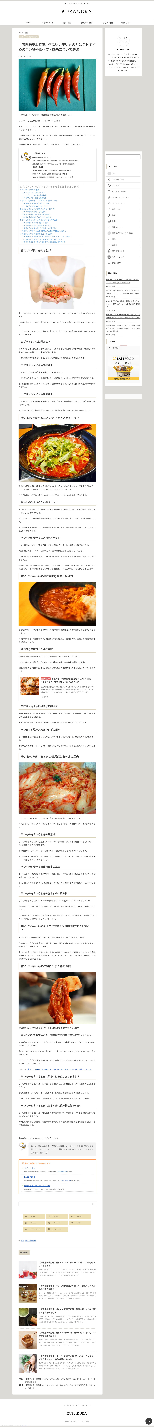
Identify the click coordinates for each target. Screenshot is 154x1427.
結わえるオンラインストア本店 (37, 1186)
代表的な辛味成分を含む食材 (36, 212)
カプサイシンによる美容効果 (36, 195)
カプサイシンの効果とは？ (35, 192)
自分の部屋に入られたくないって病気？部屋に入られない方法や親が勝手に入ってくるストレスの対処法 (123, 328)
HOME (28, 23)
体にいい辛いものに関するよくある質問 (37, 234)
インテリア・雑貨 (106, 23)
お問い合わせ (86, 1407)
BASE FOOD (29, 1177)
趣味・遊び (67, 23)
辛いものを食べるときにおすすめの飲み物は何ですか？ (45, 242)
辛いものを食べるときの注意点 (37, 223)
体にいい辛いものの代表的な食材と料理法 (38, 209)
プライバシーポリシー (71, 1407)
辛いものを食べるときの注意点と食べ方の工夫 (40, 220)
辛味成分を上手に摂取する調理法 (37, 214)
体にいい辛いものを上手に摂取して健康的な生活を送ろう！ (45, 231)
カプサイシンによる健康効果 (36, 198)
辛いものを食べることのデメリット (38, 206)
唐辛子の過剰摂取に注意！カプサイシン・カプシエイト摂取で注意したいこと (60, 1069)
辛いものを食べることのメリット (37, 203)
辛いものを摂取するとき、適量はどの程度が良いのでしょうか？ (49, 236)
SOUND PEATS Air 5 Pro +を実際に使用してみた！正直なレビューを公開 (122, 281)
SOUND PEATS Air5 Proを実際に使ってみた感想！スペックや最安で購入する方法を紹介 (123, 316)
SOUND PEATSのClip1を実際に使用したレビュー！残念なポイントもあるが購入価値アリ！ (123, 304)
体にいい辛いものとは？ (31, 190)
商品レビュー (126, 23)
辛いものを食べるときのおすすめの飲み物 (41, 228)
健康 (22, 1241)
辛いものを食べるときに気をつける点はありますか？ (45, 239)
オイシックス (29, 1168)
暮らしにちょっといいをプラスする (77, 1423)
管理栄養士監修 (30, 1241)
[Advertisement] (123, 113)
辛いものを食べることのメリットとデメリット (40, 201)
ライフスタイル (47, 23)
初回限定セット (62, 1171)
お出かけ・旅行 (86, 23)
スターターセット (66, 1180)
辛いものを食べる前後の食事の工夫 (38, 225)
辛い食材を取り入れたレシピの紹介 (38, 217)
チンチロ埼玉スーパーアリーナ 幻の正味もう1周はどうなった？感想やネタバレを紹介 (123, 291)
